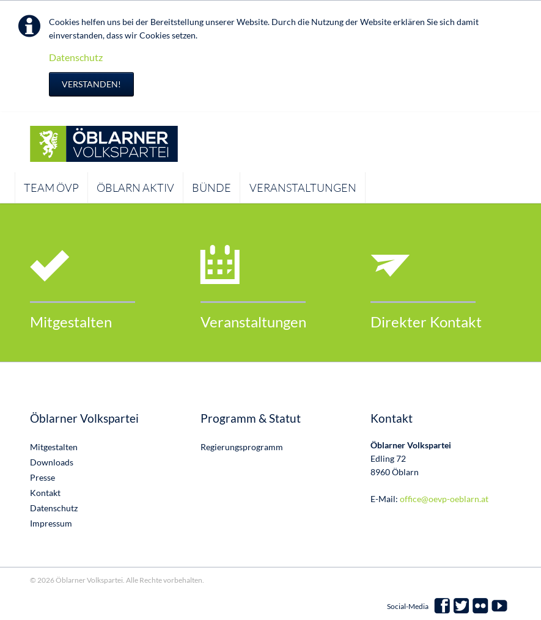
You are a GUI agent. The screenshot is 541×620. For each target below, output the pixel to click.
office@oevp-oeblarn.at (444, 499)
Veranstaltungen (253, 321)
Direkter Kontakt (426, 321)
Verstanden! (91, 84)
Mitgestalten (71, 321)
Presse (42, 477)
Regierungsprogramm (242, 447)
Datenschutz (76, 57)
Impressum (51, 523)
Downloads (51, 462)
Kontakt (45, 492)
